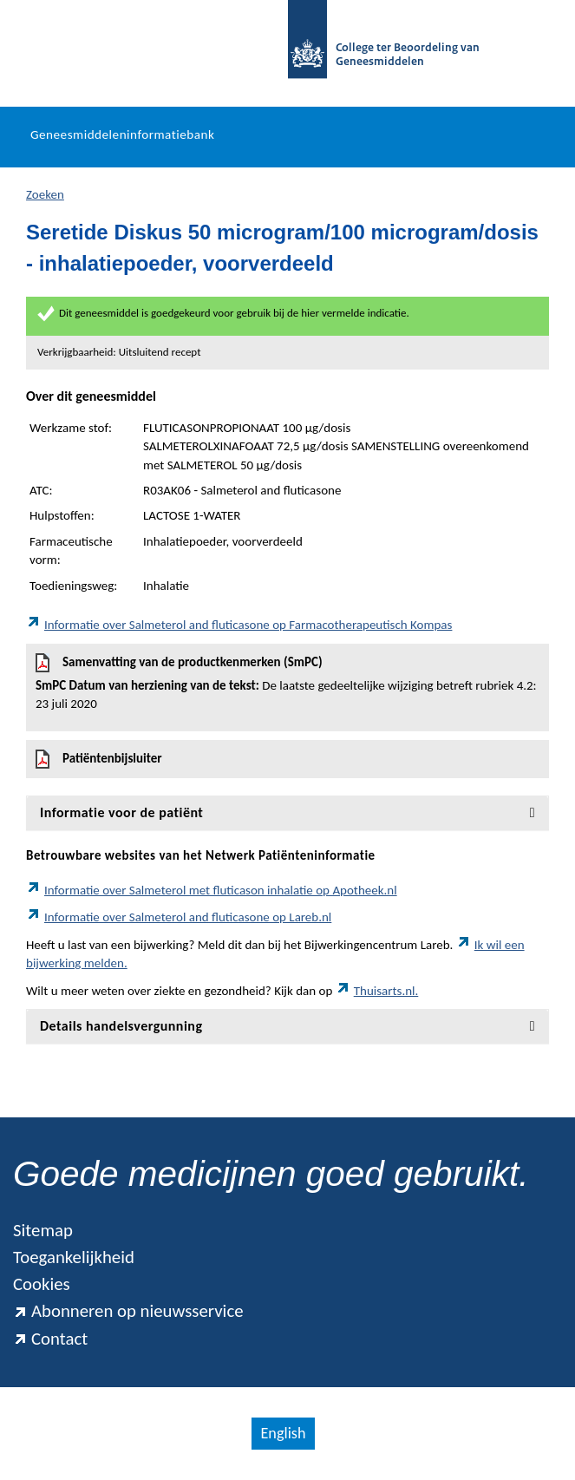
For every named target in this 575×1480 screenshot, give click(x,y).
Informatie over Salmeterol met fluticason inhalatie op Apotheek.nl (211, 890)
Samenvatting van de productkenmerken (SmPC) (287, 683)
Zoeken (45, 194)
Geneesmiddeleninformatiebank (122, 134)
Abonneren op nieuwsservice (128, 1311)
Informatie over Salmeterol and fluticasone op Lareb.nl (178, 917)
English (282, 1433)
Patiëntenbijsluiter (99, 759)
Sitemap (43, 1230)
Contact (50, 1338)
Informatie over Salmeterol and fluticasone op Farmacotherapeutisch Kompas (239, 624)
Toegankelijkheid (73, 1257)
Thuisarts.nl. (377, 991)
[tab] (287, 812)
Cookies (41, 1284)
